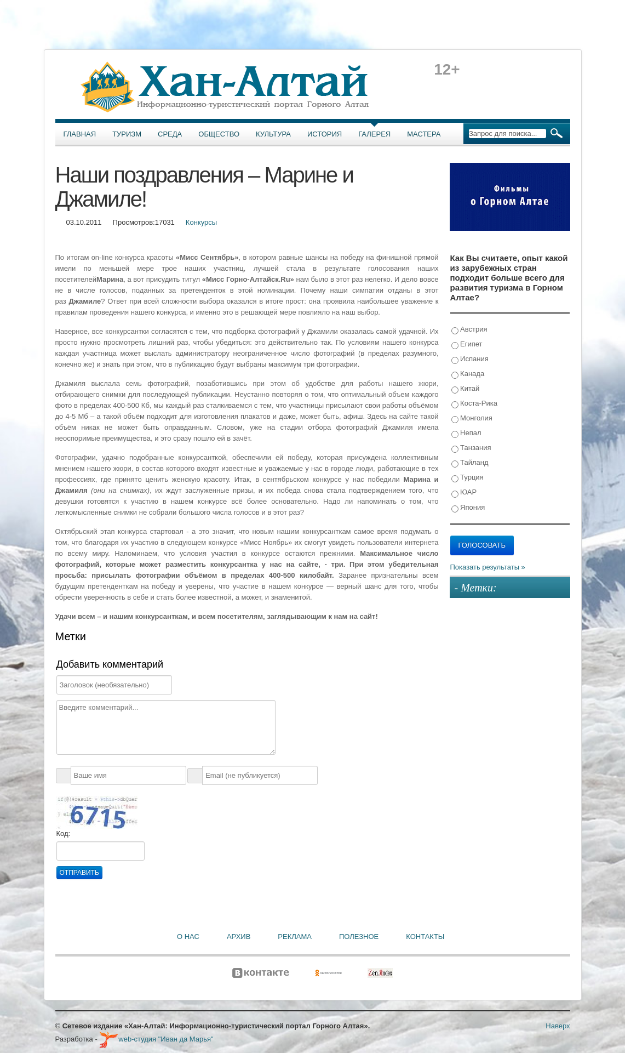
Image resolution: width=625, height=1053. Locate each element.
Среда (170, 134)
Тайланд (470, 463)
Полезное (359, 936)
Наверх (558, 1026)
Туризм (126, 134)
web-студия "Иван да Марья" (156, 1039)
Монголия (471, 418)
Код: (63, 833)
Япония (468, 508)
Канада (468, 374)
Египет (467, 344)
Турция (467, 477)
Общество (218, 134)
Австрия (469, 329)
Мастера (423, 134)
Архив (238, 936)
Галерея (374, 134)
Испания (470, 359)
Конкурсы (201, 222)
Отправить (79, 872)
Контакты (425, 936)
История (324, 134)
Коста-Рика (474, 403)
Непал (466, 433)
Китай (465, 389)
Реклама (295, 936)
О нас (188, 936)
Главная (80, 134)
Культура (273, 134)
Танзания (471, 448)
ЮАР (464, 492)
